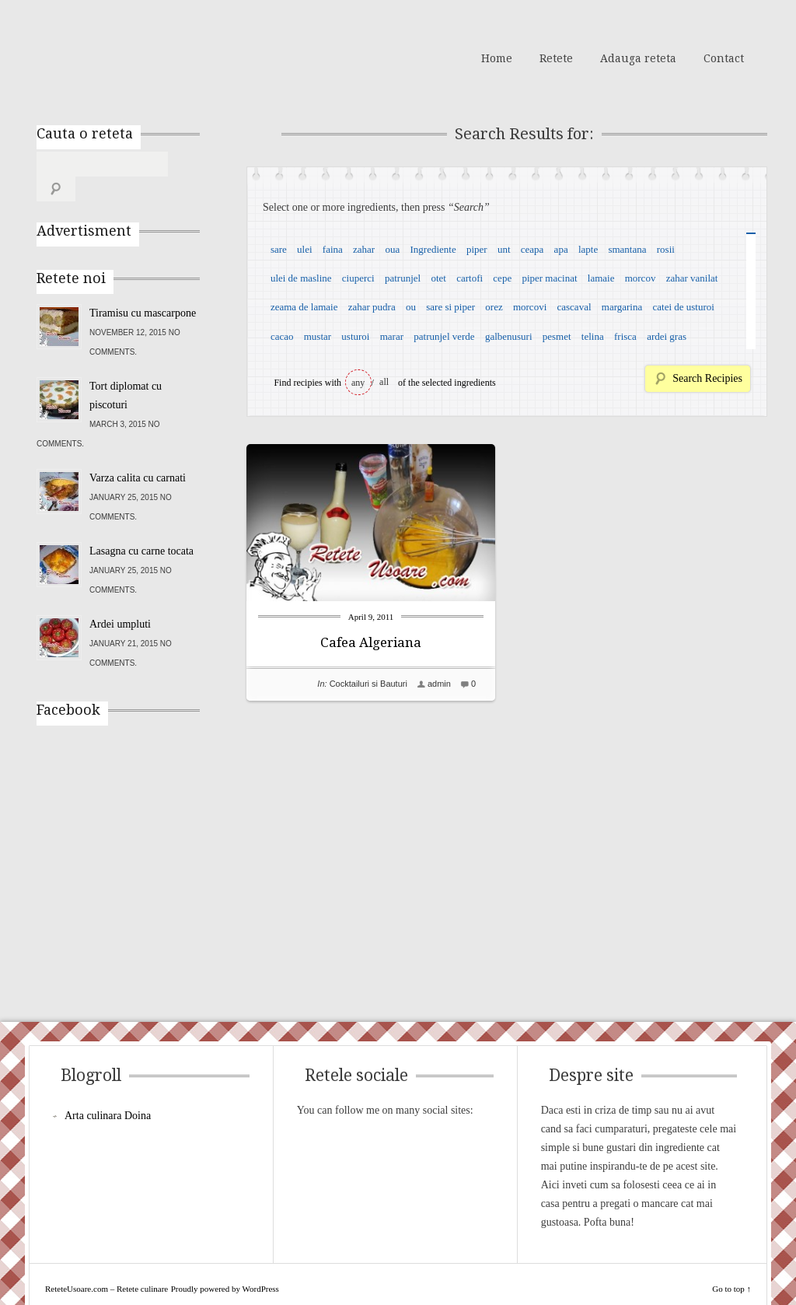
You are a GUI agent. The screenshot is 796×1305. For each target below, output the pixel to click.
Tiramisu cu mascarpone (142, 288)
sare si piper (450, 307)
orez (493, 307)
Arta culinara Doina (108, 1091)
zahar (364, 249)
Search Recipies (707, 378)
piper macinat (549, 278)
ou (411, 307)
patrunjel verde (444, 336)
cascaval (574, 307)
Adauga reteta (638, 58)
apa (561, 249)
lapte (588, 249)
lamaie (601, 278)
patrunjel (403, 278)
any (358, 382)
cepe (502, 278)
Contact (723, 58)
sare (279, 249)
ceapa (532, 249)
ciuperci (358, 278)
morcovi (529, 307)
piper (476, 249)
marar (391, 336)
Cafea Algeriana (370, 642)
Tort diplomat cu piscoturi (125, 370)
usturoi (355, 336)
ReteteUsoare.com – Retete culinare (148, 56)
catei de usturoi (683, 307)
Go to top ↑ (731, 1263)
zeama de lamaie (304, 307)
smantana (627, 249)
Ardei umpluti (120, 599)
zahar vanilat (692, 278)
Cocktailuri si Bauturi (368, 683)
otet (438, 278)
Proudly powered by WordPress (225, 1263)
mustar (317, 336)
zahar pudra (372, 307)
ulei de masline (301, 278)
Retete (556, 58)
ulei (304, 249)
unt (504, 249)
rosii (666, 249)
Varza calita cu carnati (137, 453)
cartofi (469, 278)
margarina (622, 307)
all (384, 381)
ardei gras (666, 336)
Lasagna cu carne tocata (141, 526)
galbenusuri (508, 336)
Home (496, 58)
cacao (282, 336)
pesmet (557, 336)
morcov (640, 278)
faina (333, 249)
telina (592, 336)
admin (439, 683)
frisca (625, 336)
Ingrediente (433, 249)
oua (392, 249)
